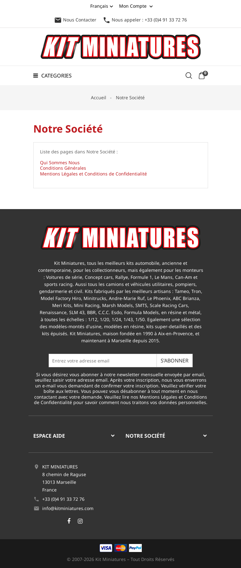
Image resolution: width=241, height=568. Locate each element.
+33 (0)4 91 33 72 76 (63, 499)
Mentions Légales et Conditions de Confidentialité (93, 174)
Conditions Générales (63, 168)
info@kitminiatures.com (67, 508)
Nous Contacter (75, 20)
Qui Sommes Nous (60, 162)
